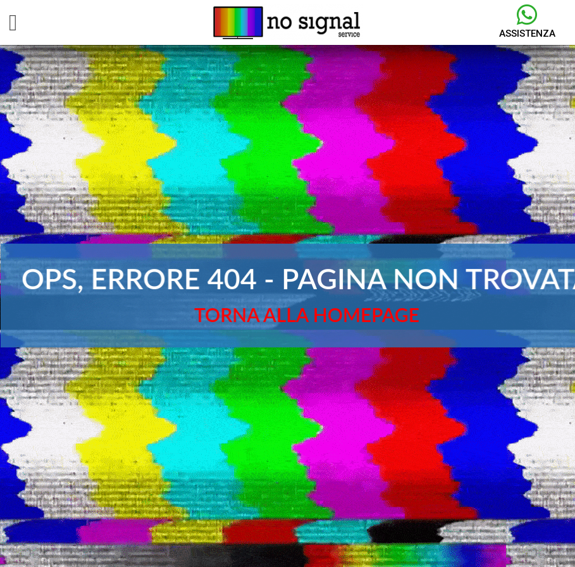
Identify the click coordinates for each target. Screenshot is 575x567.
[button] (13, 23)
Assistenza (527, 33)
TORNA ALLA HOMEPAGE (306, 314)
